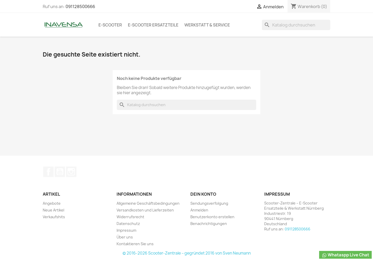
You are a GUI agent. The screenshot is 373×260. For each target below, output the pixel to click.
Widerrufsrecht (130, 216)
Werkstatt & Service (207, 25)
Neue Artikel (53, 210)
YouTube (60, 172)
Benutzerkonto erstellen (212, 216)
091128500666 (80, 6)
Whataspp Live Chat (345, 255)
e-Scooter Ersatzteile (153, 25)
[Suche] (296, 25)
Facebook (48, 172)
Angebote (52, 203)
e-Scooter (110, 25)
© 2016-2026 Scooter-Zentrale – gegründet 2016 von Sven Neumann (187, 253)
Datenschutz (128, 223)
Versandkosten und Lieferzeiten (145, 210)
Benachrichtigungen (208, 223)
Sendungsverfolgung (209, 203)
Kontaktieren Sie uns (135, 243)
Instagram (71, 172)
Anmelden (199, 210)
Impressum (126, 230)
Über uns (125, 237)
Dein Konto (203, 194)
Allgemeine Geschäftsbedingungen (148, 203)
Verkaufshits (54, 216)
